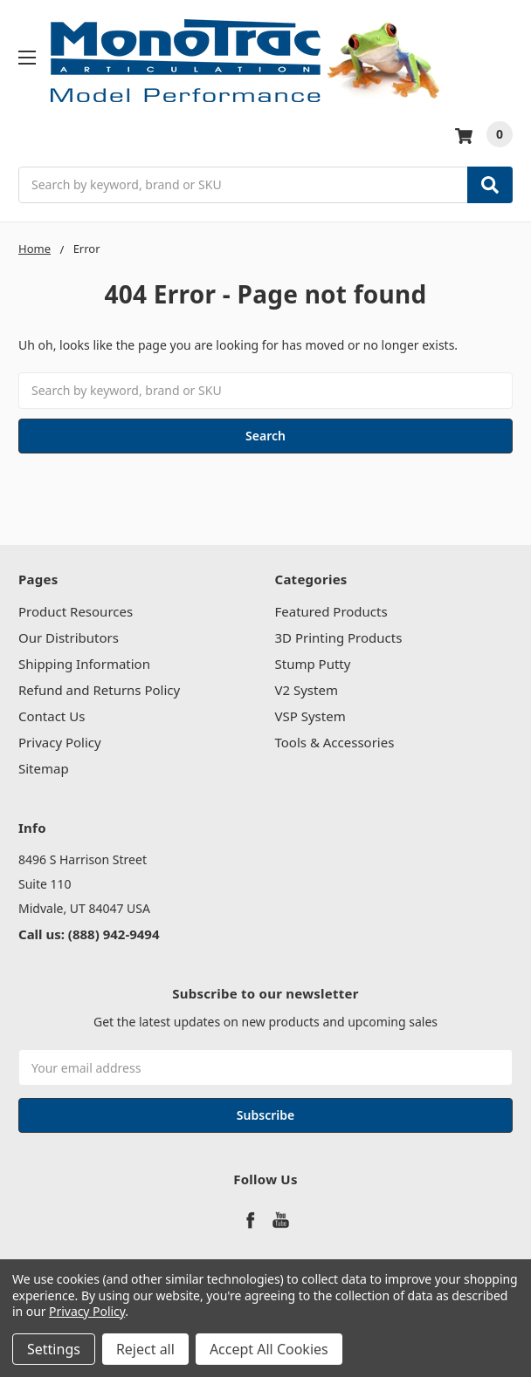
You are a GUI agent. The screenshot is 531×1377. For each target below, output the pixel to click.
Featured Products (331, 611)
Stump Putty (313, 663)
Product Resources (75, 611)
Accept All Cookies (269, 1349)
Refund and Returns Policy (99, 690)
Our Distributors (68, 637)
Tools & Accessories (335, 742)
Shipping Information (84, 663)
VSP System (310, 716)
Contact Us (51, 716)
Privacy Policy (59, 742)
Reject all (145, 1349)
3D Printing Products (339, 637)
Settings (53, 1349)
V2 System (306, 690)
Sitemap (43, 768)
